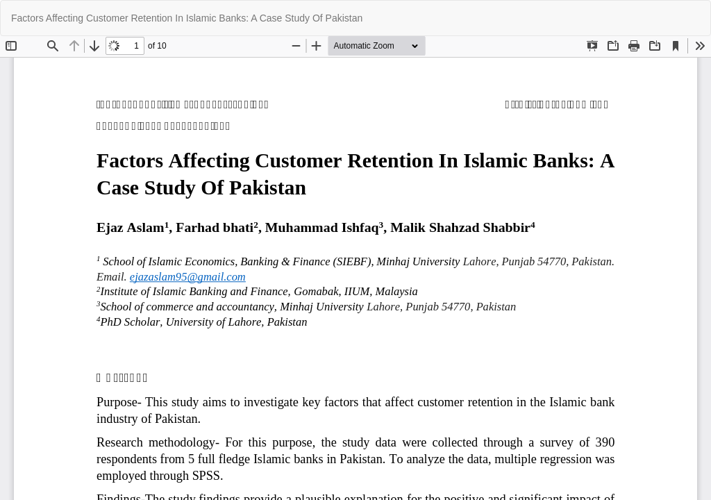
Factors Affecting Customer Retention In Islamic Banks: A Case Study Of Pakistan (186, 18)
